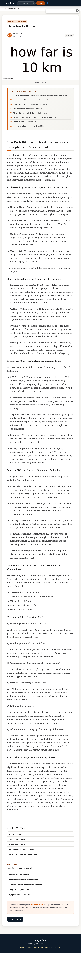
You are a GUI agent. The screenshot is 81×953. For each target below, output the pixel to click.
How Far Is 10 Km (36, 905)
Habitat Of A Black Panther (19, 875)
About (28, 948)
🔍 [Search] (33, 3)
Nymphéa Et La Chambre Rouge (20, 895)
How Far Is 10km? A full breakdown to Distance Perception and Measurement (40, 96)
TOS (59, 948)
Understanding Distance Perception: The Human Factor (33, 100)
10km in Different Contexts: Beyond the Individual (30, 113)
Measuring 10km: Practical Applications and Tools (31, 109)
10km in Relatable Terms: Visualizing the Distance (30, 104)
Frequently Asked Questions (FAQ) (25, 122)
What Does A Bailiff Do (17, 834)
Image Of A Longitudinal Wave (20, 890)
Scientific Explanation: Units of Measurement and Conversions (35, 117)
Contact (36, 948)
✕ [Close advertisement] (77, 10)
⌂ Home (40, 3)
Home (22, 948)
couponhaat (8, 3)
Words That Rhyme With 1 (18, 844)
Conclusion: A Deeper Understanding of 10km (29, 126)
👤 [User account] (47, 3)
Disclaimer (44, 948)
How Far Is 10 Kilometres (18, 839)
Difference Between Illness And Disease (23, 854)
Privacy (53, 948)
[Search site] (26, 3)
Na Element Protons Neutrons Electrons (23, 880)
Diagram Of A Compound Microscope (22, 849)
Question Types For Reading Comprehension (25, 885)
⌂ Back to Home (15, 919)
